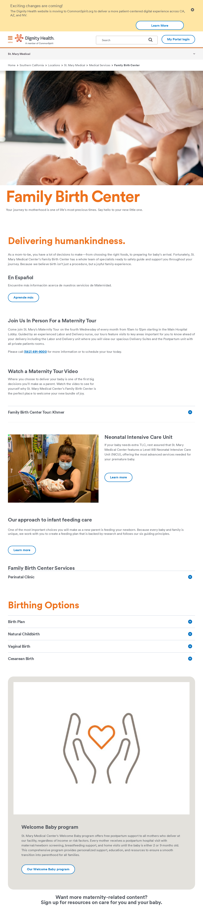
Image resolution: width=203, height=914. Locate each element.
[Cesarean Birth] (101, 659)
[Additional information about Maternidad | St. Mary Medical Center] (23, 297)
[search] (152, 40)
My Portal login (178, 39)
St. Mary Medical (19, 53)
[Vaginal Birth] (101, 646)
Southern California (33, 65)
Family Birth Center (127, 65)
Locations (55, 65)
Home (13, 65)
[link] (149, 371)
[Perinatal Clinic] (101, 577)
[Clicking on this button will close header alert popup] (192, 9)
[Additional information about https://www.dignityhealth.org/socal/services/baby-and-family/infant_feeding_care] (22, 550)
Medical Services (101, 65)
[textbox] (127, 40)
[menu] (10, 39)
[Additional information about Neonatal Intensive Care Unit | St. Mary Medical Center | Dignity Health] (118, 477)
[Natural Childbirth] (101, 634)
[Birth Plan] (101, 622)
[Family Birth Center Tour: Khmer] (101, 412)
